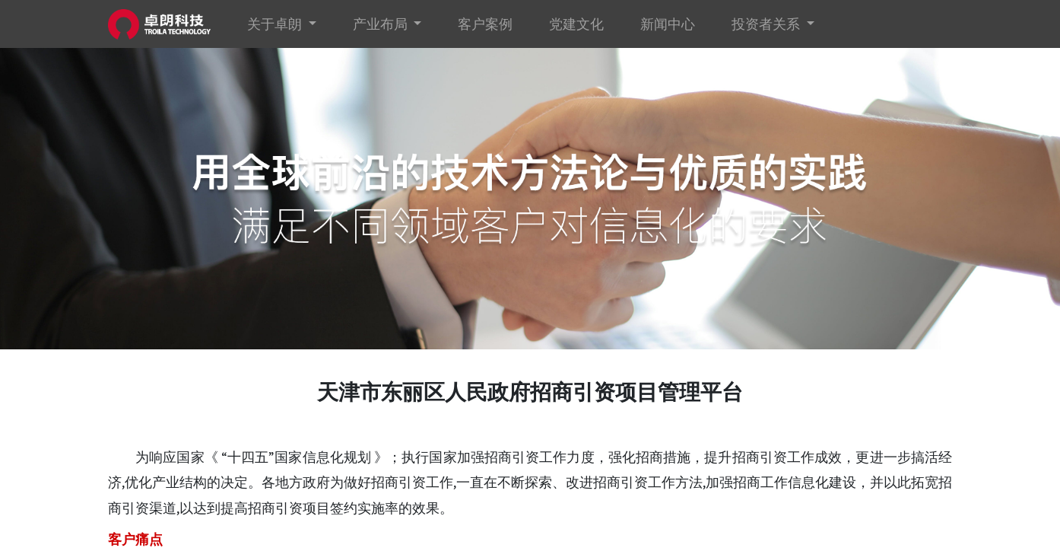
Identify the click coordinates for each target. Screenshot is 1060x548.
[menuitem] (485, 24)
